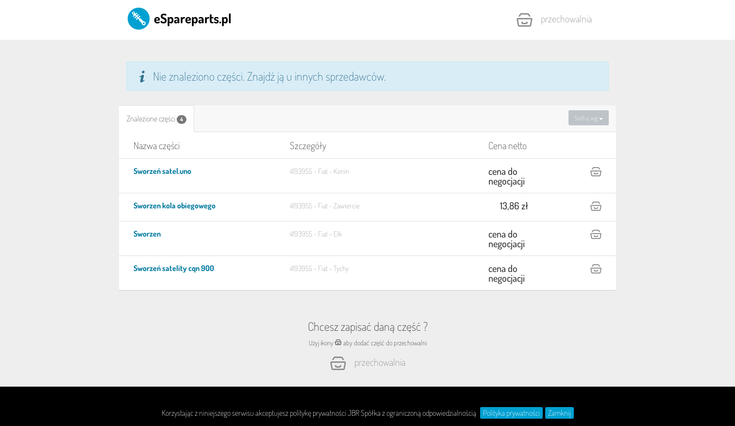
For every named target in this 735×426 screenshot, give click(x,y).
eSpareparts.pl (179, 18)
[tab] (156, 118)
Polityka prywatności (511, 413)
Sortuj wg (588, 118)
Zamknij (559, 413)
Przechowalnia (554, 20)
